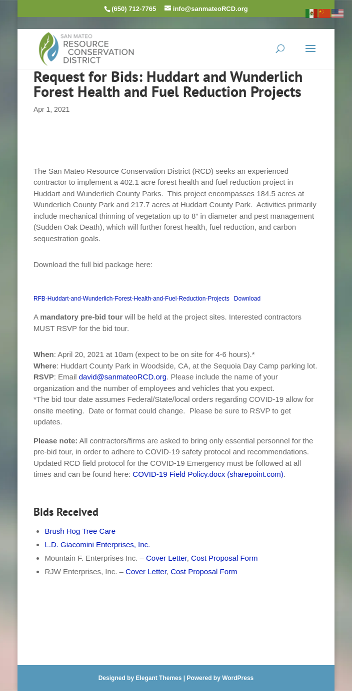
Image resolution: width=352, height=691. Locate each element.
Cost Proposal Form (224, 558)
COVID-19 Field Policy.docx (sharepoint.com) (208, 474)
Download (247, 298)
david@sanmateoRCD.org (122, 376)
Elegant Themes (159, 678)
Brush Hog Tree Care (80, 531)
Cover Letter (166, 558)
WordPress (238, 678)
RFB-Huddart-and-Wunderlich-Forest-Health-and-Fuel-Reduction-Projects (132, 298)
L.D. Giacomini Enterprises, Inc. (97, 544)
